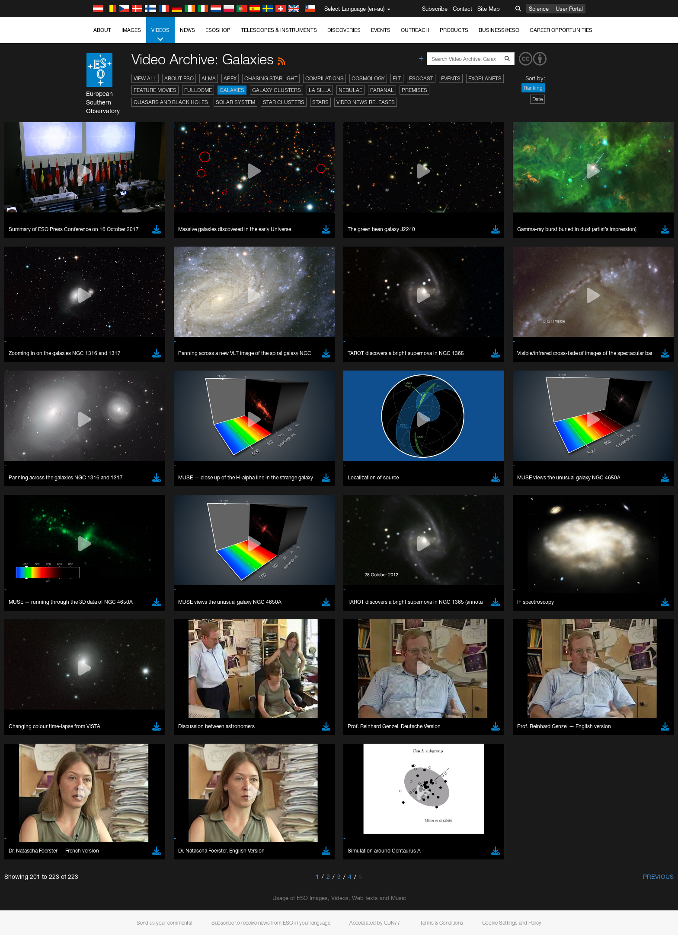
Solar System (235, 102)
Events (380, 30)
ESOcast (421, 78)
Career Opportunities (561, 30)
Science (539, 8)
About (102, 30)
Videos (160, 35)
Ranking (533, 88)
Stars (320, 102)
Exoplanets (485, 78)
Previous (658, 876)
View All (145, 78)
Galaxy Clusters (276, 90)
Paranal (382, 90)
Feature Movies (155, 90)
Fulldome (198, 90)
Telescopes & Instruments (279, 30)
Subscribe (435, 8)
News (187, 30)
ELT (397, 78)
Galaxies (232, 90)
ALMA (208, 78)
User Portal (569, 8)
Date (537, 99)
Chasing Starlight (270, 78)
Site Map (488, 8)
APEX (230, 78)
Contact (462, 8)
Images (131, 30)
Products (454, 30)
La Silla (320, 90)
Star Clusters (283, 102)
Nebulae (350, 90)
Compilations (324, 78)
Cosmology (368, 78)
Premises (414, 90)
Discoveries (344, 30)
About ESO (179, 78)
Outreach (415, 30)
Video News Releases (365, 102)
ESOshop (217, 30)
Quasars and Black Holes (171, 102)
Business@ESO (499, 30)
